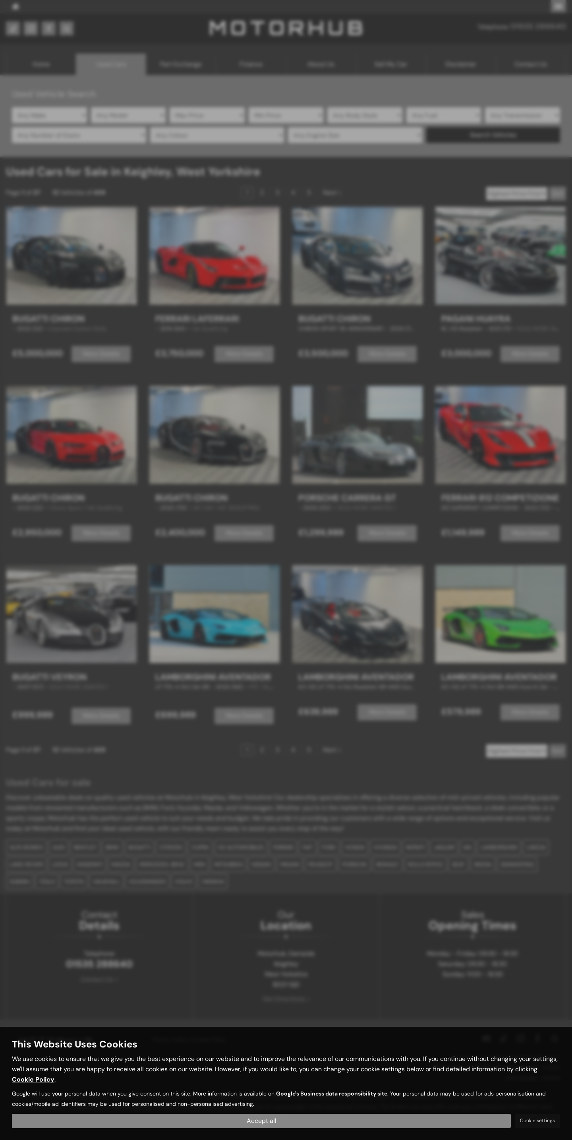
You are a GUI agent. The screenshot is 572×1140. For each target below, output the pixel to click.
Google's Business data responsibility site (331, 1093)
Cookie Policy (33, 1079)
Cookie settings (537, 1120)
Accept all (261, 1120)
